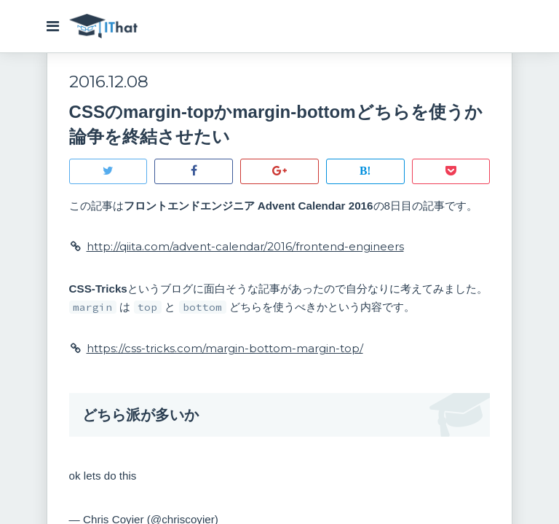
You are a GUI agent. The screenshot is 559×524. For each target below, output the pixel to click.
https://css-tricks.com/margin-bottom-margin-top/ (226, 350)
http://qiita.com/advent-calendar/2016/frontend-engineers (246, 248)
